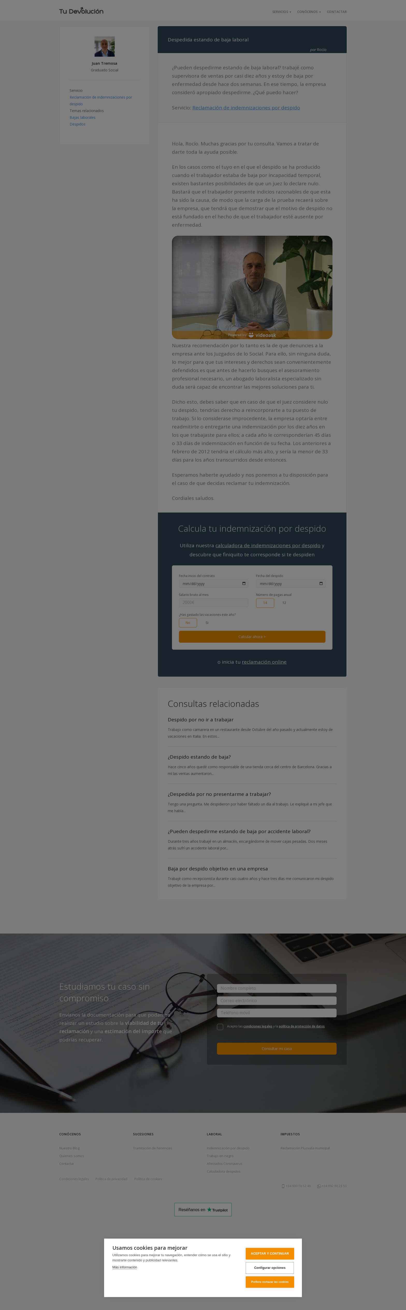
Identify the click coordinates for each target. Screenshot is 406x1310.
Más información (124, 1268)
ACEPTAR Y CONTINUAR (268, 1254)
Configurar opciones (268, 1268)
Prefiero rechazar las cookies (268, 1282)
